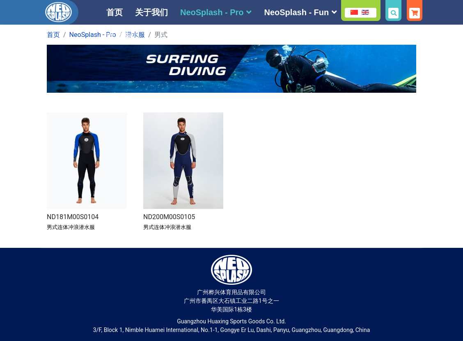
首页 (114, 12)
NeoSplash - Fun (296, 12)
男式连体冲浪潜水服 (71, 227)
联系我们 (122, 36)
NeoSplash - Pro (211, 12)
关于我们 (151, 12)
